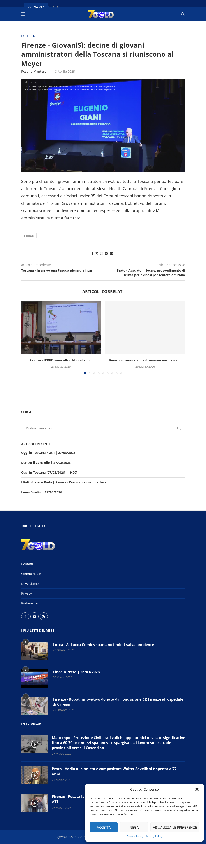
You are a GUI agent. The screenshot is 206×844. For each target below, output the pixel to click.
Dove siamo (30, 583)
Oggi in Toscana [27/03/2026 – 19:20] (49, 472)
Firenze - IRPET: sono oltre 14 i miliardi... (61, 360)
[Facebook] (96, 15)
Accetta (104, 827)
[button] (197, 789)
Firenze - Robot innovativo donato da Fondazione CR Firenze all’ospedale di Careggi (118, 702)
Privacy (26, 593)
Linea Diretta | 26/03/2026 (76, 671)
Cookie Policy (135, 836)
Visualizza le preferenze (175, 827)
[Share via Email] (111, 253)
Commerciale (31, 573)
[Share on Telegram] (106, 253)
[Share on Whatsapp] (101, 253)
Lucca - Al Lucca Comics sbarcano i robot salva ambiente (103, 644)
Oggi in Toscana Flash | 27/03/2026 (48, 452)
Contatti (27, 564)
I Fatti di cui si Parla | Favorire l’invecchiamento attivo (63, 482)
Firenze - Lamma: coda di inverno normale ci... (145, 360)
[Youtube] (102, 15)
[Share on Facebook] (92, 253)
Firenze (29, 235)
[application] (103, 125)
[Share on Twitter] (96, 253)
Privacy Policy (153, 836)
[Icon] (34, 744)
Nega (134, 827)
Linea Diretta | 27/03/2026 (41, 492)
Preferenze (29, 603)
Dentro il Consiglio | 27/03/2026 (46, 462)
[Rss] (109, 15)
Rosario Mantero (33, 71)
